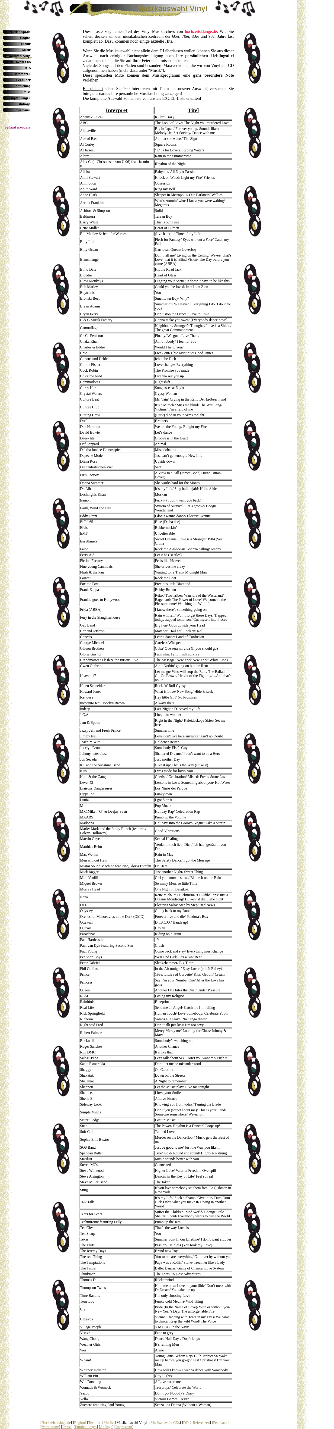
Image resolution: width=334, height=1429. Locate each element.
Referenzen (201, 1423)
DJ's (186, 1423)
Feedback (220, 1423)
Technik (94, 1423)
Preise (66, 1427)
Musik (108, 1423)
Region (79, 1423)
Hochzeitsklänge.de (56, 1423)
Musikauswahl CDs (165, 1423)
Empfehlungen (85, 1427)
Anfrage (106, 1427)
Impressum (124, 1427)
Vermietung (50, 1427)
